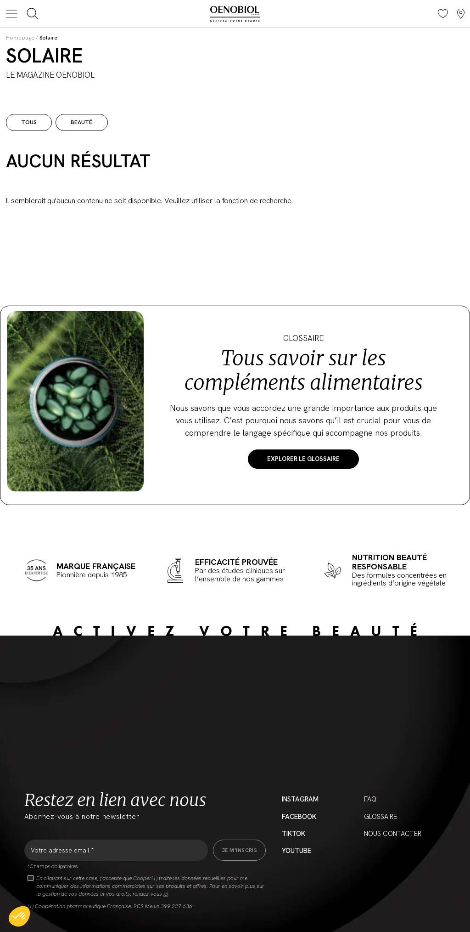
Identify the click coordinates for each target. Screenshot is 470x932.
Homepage (20, 37)
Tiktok (293, 833)
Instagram (300, 799)
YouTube (296, 850)
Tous (29, 122)
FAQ (370, 799)
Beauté (81, 122)
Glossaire (380, 816)
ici (165, 894)
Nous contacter (392, 833)
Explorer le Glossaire (303, 459)
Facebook (299, 816)
